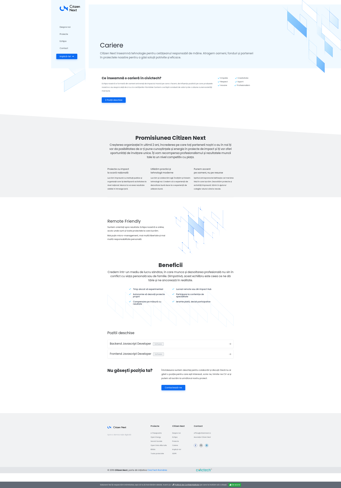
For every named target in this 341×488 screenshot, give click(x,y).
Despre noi (65, 27)
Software (158, 344)
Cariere (175, 445)
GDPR (174, 453)
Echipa (63, 41)
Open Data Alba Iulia (159, 445)
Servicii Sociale (156, 441)
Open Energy (156, 437)
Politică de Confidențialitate (185, 485)
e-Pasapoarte (156, 433)
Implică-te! (67, 56)
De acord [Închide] (234, 485)
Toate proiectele (157, 453)
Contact (64, 48)
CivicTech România (157, 470)
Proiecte (64, 34)
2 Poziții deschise (113, 100)
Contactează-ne (173, 387)
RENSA (153, 449)
